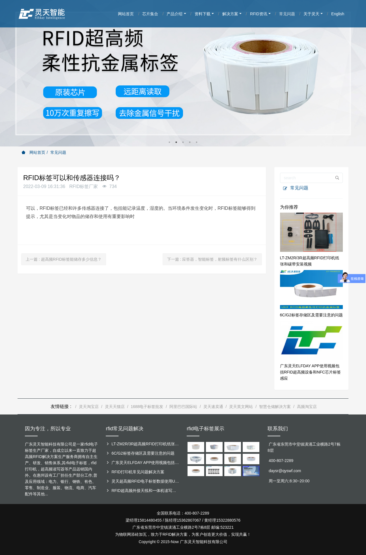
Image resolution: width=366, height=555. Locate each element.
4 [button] (190, 142)
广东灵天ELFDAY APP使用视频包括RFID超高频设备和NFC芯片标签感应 (310, 372)
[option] (183, 73)
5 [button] (196, 142)
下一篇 (212, 259)
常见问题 (58, 152)
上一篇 (64, 259)
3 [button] (183, 142)
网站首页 (33, 152)
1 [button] (169, 142)
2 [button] (176, 142)
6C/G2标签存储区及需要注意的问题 (311, 315)
